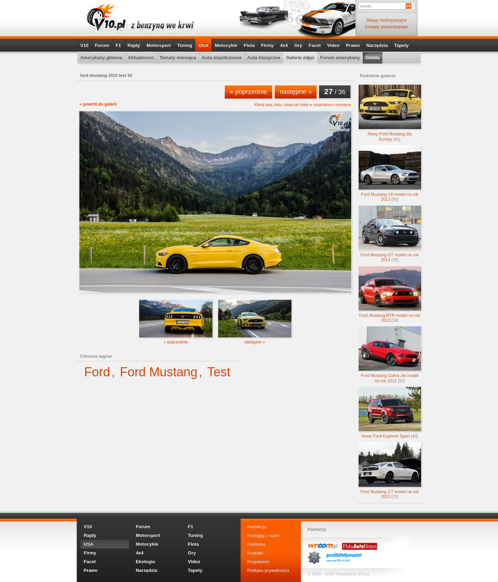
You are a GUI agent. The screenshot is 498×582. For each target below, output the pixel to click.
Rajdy (134, 45)
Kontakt (255, 552)
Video (333, 45)
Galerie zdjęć (300, 57)
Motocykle (226, 45)
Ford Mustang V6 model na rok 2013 (389, 173)
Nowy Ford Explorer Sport (389, 412)
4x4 (284, 45)
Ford (97, 372)
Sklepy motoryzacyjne (386, 20)
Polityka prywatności (268, 570)
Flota (249, 45)
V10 (84, 45)
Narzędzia (377, 45)
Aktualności (141, 57)
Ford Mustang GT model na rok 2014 (389, 233)
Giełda (373, 57)
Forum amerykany (340, 57)
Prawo (353, 45)
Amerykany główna (101, 57)
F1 (118, 45)
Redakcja (257, 526)
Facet (314, 45)
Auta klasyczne (263, 57)
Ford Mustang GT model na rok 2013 (389, 470)
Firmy (267, 45)
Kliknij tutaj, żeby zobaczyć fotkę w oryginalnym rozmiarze (302, 105)
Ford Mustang (158, 372)
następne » (296, 91)
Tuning (184, 45)
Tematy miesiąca (177, 57)
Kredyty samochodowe (386, 26)
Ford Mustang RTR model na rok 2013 (389, 294)
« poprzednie (248, 91)
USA (203, 45)
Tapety (401, 45)
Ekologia (145, 561)
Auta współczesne (221, 57)
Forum (102, 45)
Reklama (256, 544)
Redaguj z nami (263, 535)
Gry (298, 45)
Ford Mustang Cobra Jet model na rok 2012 (389, 354)
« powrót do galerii (98, 104)
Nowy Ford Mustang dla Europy (389, 112)
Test (218, 372)
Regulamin (258, 561)
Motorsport (158, 45)
